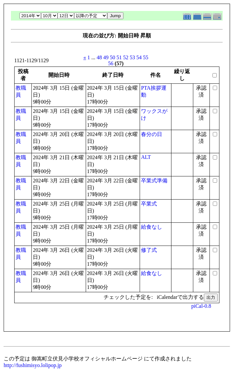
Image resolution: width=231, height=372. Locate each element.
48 (99, 57)
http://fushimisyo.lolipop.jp (33, 365)
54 (139, 57)
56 (111, 63)
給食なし (151, 227)
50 (112, 57)
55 (145, 57)
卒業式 (149, 204)
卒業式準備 (154, 180)
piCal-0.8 (201, 306)
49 (106, 57)
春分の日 (151, 134)
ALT (146, 157)
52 (125, 57)
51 (119, 57)
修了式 (149, 250)
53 (132, 57)
